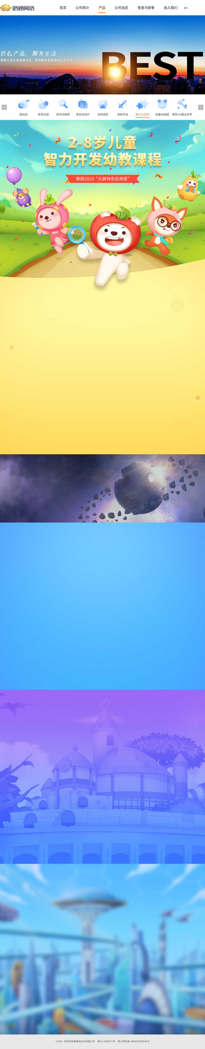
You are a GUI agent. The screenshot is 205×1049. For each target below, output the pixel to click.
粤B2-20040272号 (106, 1041)
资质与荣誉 (146, 8)
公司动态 (121, 8)
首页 (63, 8)
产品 (102, 8)
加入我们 (170, 8)
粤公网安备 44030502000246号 (133, 1041)
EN (185, 8)
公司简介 (82, 8)
